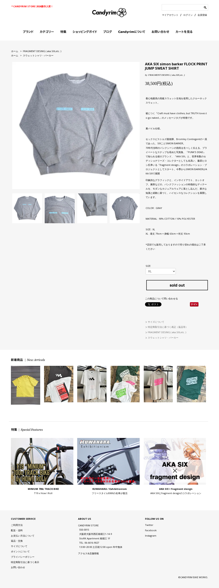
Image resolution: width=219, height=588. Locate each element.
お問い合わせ (18, 567)
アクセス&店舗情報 (88, 553)
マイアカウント (170, 14)
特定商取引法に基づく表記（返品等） (168, 326)
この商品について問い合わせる (161, 298)
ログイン (188, 14)
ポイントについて (20, 551)
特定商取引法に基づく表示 (25, 562)
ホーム (14, 51)
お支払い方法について (22, 535)
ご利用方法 (17, 525)
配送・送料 (17, 530)
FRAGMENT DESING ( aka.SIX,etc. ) (42, 51)
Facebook (151, 530)
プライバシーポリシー (22, 556)
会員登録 (202, 14)
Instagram (150, 535)
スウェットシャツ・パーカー (38, 55)
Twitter (149, 525)
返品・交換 (17, 540)
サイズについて (156, 321)
